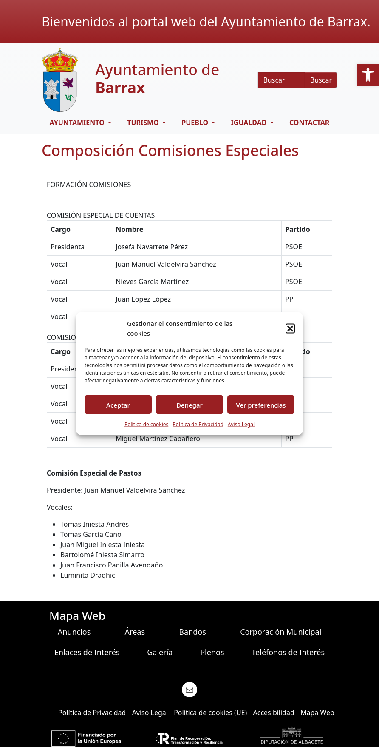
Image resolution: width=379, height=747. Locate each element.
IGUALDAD (250, 122)
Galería (160, 652)
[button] (368, 75)
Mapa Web (317, 712)
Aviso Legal (241, 424)
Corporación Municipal (280, 632)
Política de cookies (146, 424)
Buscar (321, 80)
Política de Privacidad (198, 424)
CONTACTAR (309, 122)
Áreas (135, 632)
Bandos (192, 632)
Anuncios (74, 632)
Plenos (212, 652)
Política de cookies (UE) (210, 712)
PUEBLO (195, 122)
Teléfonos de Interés (288, 652)
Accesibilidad (273, 712)
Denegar (189, 404)
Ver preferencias (261, 404)
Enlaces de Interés (87, 652)
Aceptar (118, 404)
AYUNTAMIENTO (78, 122)
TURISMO (144, 122)
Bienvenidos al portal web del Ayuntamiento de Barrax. (206, 21)
